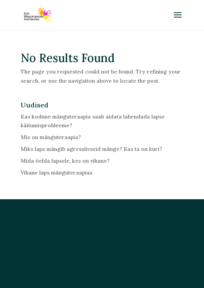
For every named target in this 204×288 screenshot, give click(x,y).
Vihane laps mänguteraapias (56, 172)
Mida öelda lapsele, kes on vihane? (65, 160)
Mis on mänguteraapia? (51, 137)
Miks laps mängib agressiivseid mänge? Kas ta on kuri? (91, 149)
